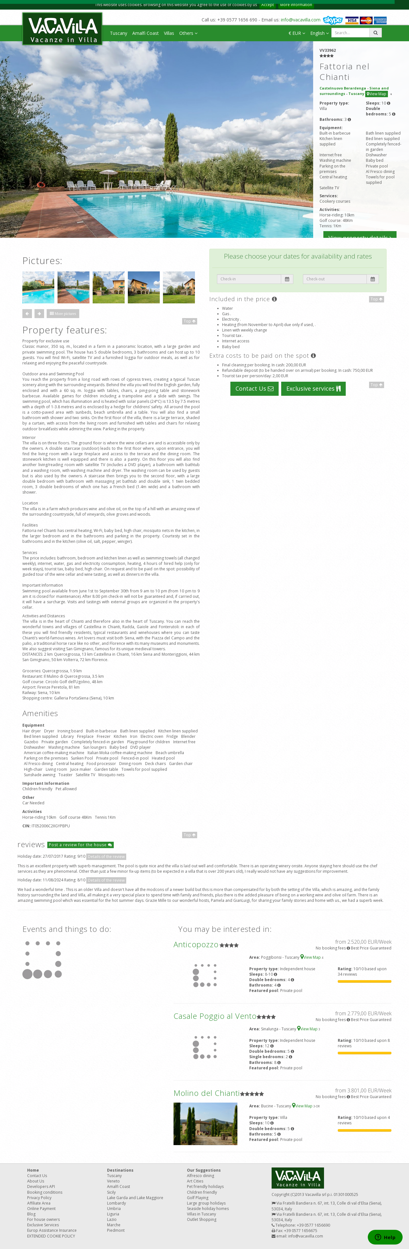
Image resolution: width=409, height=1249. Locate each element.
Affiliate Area (38, 1203)
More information (296, 4)
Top (190, 321)
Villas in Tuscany (201, 1214)
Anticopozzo (196, 944)
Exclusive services (313, 388)
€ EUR (297, 33)
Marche (113, 1225)
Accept (267, 4)
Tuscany (118, 33)
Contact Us (254, 388)
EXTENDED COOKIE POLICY (51, 1236)
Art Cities (195, 1181)
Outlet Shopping (201, 1219)
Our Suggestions (204, 1170)
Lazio (112, 1219)
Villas (169, 33)
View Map (376, 94)
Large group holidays (206, 1203)
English (319, 33)
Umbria (114, 1208)
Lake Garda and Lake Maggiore (135, 1197)
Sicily (111, 1192)
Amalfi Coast (145, 33)
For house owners (43, 1219)
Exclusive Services (43, 1225)
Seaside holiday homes (208, 1208)
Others (188, 33)
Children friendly (202, 1192)
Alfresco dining (200, 1175)
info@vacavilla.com (300, 20)
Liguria (113, 1214)
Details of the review (106, 856)
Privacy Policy (39, 1197)
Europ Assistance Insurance (52, 1230)
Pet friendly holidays (205, 1186)
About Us (35, 1181)
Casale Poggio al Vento (215, 1016)
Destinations (120, 1170)
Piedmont (116, 1230)
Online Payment (41, 1208)
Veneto (113, 1181)
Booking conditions (44, 1192)
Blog (31, 1214)
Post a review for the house (80, 844)
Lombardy (116, 1203)
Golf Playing (197, 1197)
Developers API (41, 1186)
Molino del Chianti (207, 1093)
